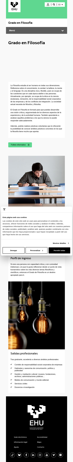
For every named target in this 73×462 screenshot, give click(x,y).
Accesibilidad (42, 437)
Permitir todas (59, 250)
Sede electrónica (20, 437)
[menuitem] (60, 4)
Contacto (40, 447)
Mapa (39, 442)
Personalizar (36, 250)
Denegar (13, 250)
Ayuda (16, 447)
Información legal (20, 442)
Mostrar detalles (59, 243)
